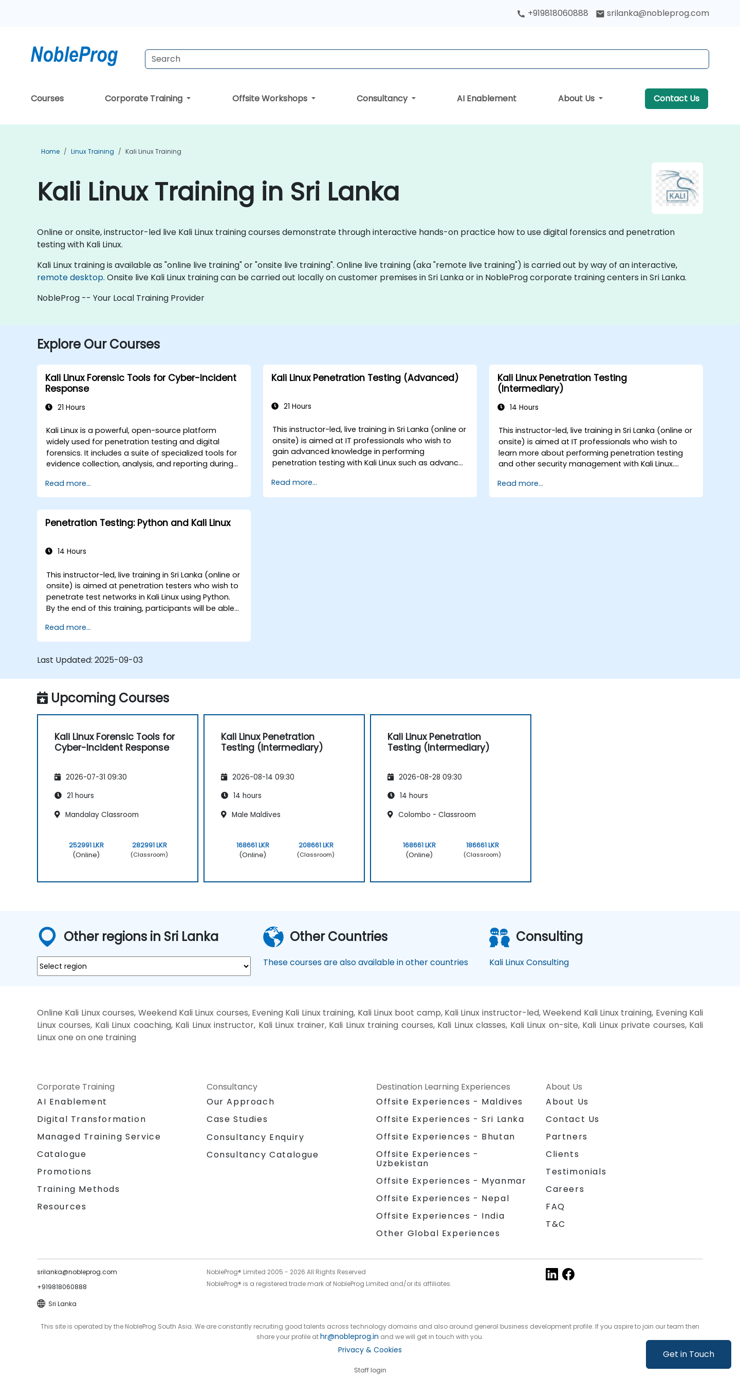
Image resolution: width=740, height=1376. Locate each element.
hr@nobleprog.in (349, 1336)
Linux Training (92, 151)
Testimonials (576, 1172)
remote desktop (70, 277)
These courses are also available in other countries (365, 962)
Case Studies (237, 1119)
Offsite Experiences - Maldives (449, 1102)
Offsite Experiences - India (440, 1216)
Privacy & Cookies (370, 1350)
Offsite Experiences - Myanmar (451, 1181)
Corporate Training (144, 98)
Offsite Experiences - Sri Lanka (450, 1119)
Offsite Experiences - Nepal (442, 1198)
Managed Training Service (99, 1137)
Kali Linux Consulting (529, 962)
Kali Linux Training (153, 151)
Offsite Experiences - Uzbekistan (427, 1158)
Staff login (370, 1370)
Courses (47, 98)
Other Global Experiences (438, 1233)
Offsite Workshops (270, 98)
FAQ (555, 1206)
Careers (565, 1189)
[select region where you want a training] (144, 966)
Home (50, 151)
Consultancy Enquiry (255, 1137)
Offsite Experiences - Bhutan (445, 1137)
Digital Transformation (91, 1119)
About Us (577, 98)
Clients (562, 1154)
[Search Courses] (427, 59)
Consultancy (383, 98)
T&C (556, 1224)
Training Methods (78, 1189)
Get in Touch (688, 1354)
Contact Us (676, 98)
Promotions (64, 1172)
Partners (567, 1137)
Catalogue (61, 1154)
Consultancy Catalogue (263, 1155)
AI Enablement (486, 98)
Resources (61, 1206)
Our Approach (240, 1102)
